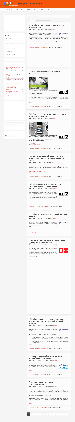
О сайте (34, 9)
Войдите (37, 47)
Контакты (41, 9)
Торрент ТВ (8, 89)
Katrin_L (52, 73)
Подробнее (32, 47)
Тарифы (16, 9)
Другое (48, 43)
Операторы (46, 20)
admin (53, 29)
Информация (32, 172)
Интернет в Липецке (30, 3)
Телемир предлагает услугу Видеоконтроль (42, 383)
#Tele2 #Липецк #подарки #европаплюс (37, 171)
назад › (58, 414)
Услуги (30, 102)
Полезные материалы (11, 54)
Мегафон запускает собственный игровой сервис (48, 215)
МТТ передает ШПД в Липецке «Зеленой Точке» (12, 92)
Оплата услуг (44, 43)
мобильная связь (32, 43)
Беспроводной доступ (10, 41)
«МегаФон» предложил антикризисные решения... (11, 87)
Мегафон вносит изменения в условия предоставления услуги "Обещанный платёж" (47, 321)
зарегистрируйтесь (44, 47)
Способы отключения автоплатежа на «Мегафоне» (46, 26)
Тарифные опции (32, 202)
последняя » (64, 414)
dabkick (33, 143)
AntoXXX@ (54, 188)
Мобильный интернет (11, 48)
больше (22, 97)
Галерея (28, 9)
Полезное (39, 43)
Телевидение (9, 51)
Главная (29, 16)
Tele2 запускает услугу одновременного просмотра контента (47, 115)
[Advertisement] (14, 23)
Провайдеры (39, 20)
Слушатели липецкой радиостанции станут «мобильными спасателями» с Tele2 (46, 158)
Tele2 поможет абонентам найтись (45, 71)
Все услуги (32, 20)
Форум (22, 9)
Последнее (8, 9)
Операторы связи (9, 45)
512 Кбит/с (8, 77)
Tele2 (30, 143)
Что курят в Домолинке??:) (11, 95)
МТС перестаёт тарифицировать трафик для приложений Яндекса (48, 241)
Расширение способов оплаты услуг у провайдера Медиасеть (46, 357)
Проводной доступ (10, 38)
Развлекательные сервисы (34, 144)
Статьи (47, 9)
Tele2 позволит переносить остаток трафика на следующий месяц (45, 185)
